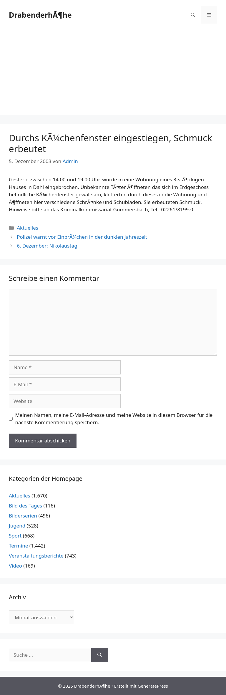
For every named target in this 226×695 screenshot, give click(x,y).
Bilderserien (23, 515)
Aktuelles (27, 227)
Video (15, 565)
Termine (18, 545)
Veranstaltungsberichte (36, 555)
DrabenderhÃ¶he (40, 15)
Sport (15, 535)
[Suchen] (99, 655)
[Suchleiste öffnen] (193, 15)
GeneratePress (153, 686)
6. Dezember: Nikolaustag (47, 245)
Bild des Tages (25, 505)
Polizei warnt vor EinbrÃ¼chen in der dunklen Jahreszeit (82, 236)
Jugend (17, 525)
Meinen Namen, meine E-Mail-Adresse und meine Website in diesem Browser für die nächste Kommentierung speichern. (114, 419)
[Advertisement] (113, 73)
